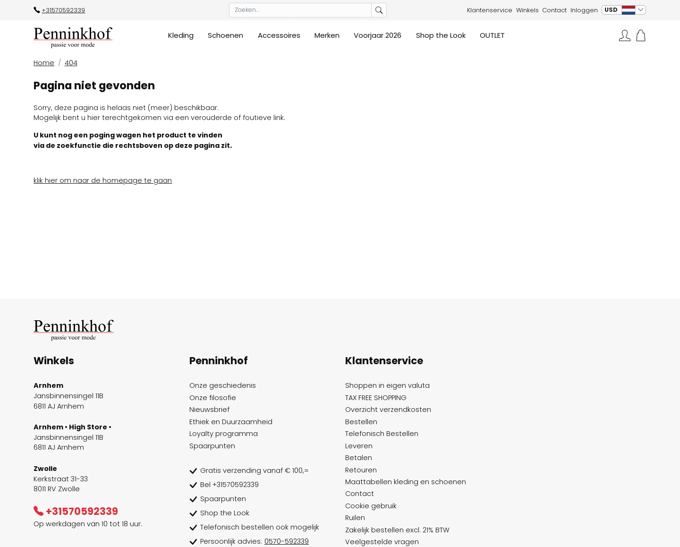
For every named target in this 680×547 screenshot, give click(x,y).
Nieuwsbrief (209, 409)
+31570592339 (59, 10)
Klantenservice (489, 10)
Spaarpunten (212, 446)
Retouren (361, 470)
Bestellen (361, 422)
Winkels (527, 10)
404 (71, 63)
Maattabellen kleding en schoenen (405, 482)
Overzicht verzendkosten (388, 409)
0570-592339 (286, 541)
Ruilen (355, 517)
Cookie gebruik (371, 506)
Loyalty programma (223, 433)
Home (44, 63)
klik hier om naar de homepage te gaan (103, 180)
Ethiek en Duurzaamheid (230, 422)
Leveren (359, 446)
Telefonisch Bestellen (381, 433)
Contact (554, 10)
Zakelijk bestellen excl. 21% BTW (397, 530)
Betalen (358, 457)
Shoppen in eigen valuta (387, 385)
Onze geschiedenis (222, 385)
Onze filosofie (212, 397)
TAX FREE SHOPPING (376, 397)
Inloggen (584, 10)
